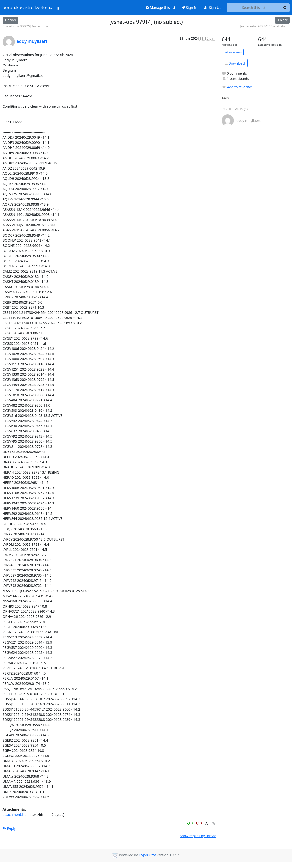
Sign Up (213, 7)
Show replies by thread (198, 836)
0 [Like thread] (190, 823)
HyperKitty (147, 855)
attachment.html (16, 814)
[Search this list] (254, 7)
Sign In (189, 7)
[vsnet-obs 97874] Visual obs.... (265, 26)
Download (235, 63)
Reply (9, 828)
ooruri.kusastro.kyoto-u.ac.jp (32, 8)
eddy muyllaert (32, 41)
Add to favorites (237, 87)
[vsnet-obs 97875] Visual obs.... (27, 26)
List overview (233, 52)
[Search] (285, 7)
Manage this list (160, 7)
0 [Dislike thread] (199, 823)
